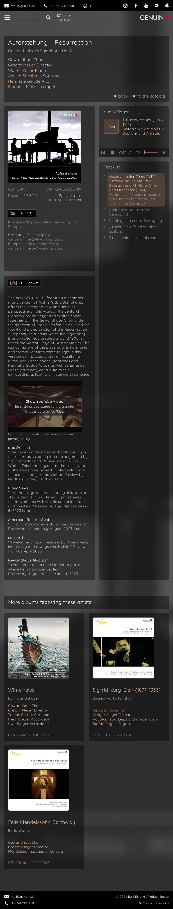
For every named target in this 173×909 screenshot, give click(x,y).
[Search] (28, 17)
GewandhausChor (25, 59)
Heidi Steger (29, 723)
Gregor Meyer (30, 65)
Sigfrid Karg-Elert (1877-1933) (127, 694)
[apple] (167, 5)
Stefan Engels (111, 728)
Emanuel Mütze (31, 86)
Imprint (154, 903)
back (120, 96)
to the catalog (148, 96)
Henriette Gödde (29, 81)
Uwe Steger (28, 728)
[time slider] (151, 152)
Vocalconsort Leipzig (126, 723)
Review (79, 551)
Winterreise (21, 694)
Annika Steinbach (34, 75)
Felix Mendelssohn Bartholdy (41, 826)
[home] (7, 17)
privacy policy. (19, 443)
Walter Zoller (27, 70)
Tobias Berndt (28, 719)
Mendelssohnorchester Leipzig (35, 856)
